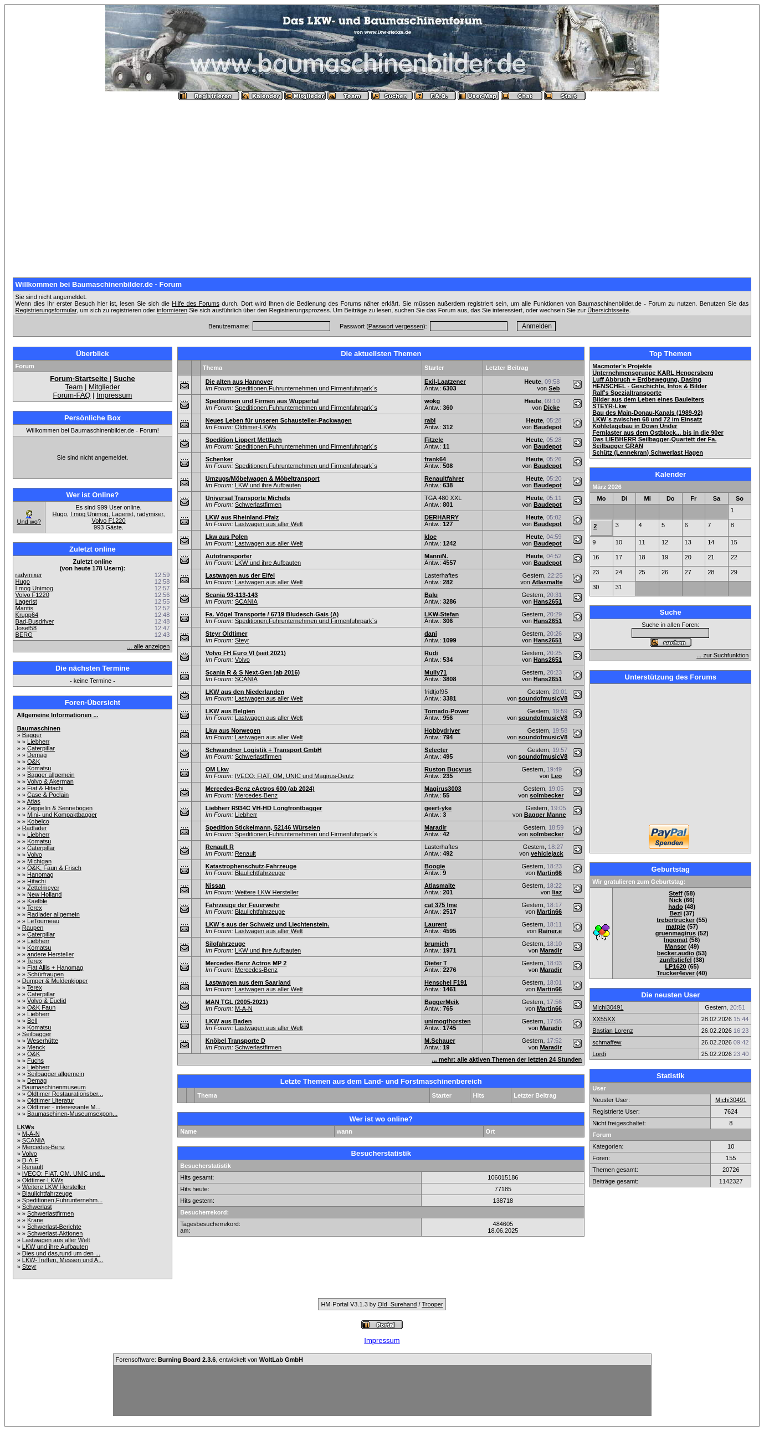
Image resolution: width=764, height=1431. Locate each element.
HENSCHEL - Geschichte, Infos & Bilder (649, 386)
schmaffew (606, 1042)
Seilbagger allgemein (55, 1073)
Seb (554, 388)
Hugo (60, 514)
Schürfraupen (45, 974)
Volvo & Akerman (50, 781)
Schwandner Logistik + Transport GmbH (264, 750)
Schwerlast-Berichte (54, 1226)
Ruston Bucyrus (447, 769)
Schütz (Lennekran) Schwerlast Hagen (647, 452)
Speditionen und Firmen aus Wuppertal (262, 401)
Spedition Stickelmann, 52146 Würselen (263, 827)
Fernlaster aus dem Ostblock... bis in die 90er (658, 432)
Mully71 (435, 672)
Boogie (434, 866)
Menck (36, 1047)
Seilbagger (37, 1034)
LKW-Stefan (441, 614)
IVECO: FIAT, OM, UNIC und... (63, 1173)
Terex (34, 907)
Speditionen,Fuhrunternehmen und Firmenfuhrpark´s (306, 388)
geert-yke (438, 808)
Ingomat (676, 939)
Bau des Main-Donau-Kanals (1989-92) (647, 412)
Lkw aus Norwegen (233, 730)
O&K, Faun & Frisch (54, 867)
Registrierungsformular (46, 310)
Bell (32, 1020)
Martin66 (549, 872)
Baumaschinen (38, 728)
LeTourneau (43, 921)
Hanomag (40, 874)
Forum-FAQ (72, 395)
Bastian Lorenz (612, 1030)
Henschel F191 (445, 982)
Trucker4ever (676, 973)
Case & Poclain (48, 794)
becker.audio (675, 953)
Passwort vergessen (395, 326)
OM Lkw (217, 769)
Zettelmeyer (43, 887)
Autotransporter (229, 556)
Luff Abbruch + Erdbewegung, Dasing (646, 379)
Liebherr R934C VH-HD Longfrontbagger (264, 808)
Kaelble (37, 901)
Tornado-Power (446, 711)
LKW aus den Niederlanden (245, 691)
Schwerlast (37, 1206)
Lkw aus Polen (227, 536)
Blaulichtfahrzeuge (47, 1193)
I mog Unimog (89, 514)
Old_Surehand (397, 1304)
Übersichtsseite (608, 310)
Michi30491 (607, 1007)
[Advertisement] (382, 184)
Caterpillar (41, 748)
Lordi (599, 1054)
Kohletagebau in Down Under (634, 426)
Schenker (219, 459)
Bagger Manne (545, 814)
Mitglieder (104, 387)
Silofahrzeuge (225, 943)
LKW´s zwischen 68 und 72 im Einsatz (647, 419)
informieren (172, 310)
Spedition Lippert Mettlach (244, 439)
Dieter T (435, 963)
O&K (33, 761)
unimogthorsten (447, 1021)
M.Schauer (439, 1040)
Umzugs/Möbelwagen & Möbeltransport (263, 478)
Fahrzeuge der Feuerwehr (243, 905)
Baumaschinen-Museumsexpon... (72, 1113)
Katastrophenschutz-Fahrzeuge (251, 866)
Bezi (675, 913)
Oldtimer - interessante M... (64, 1107)
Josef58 (26, 628)
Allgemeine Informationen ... (57, 715)
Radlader (34, 828)
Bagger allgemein (51, 774)
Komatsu (39, 768)
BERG (24, 634)
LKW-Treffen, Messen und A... (63, 1260)
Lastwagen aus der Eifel (240, 575)
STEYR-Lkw (609, 406)
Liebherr (38, 741)
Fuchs (35, 1060)
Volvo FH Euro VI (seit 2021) (246, 653)
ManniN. (436, 556)
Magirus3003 (443, 788)
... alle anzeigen (148, 646)
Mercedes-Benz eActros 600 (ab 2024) (260, 788)
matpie (675, 926)
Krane (35, 1220)
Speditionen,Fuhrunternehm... (62, 1200)
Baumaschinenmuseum (54, 1087)
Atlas (33, 801)
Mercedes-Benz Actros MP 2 (246, 963)
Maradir (435, 827)
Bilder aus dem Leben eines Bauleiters (648, 399)
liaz (557, 892)
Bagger (32, 735)
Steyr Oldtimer (227, 633)
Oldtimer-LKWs (43, 1180)
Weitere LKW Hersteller (54, 1186)
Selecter (436, 750)
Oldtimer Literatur (50, 1100)
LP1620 (675, 966)
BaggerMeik (441, 1001)
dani (430, 633)
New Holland (44, 894)
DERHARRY (441, 517)
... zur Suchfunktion (722, 655)
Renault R (220, 846)
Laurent (435, 924)
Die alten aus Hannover (239, 381)
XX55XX (604, 1019)
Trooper (432, 1304)
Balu (431, 594)
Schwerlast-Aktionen (55, 1233)
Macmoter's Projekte (622, 366)
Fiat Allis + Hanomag (55, 967)
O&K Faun (41, 1007)
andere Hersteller (50, 954)
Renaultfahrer (444, 478)
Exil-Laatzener (445, 381)
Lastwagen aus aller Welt (56, 1240)
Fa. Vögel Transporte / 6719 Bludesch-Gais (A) (272, 614)
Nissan (215, 885)
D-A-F (30, 1160)
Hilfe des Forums (195, 303)
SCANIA (33, 1140)
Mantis (24, 608)
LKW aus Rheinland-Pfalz (242, 517)
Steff (675, 893)
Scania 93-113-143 (232, 594)
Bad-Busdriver (35, 621)
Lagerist (123, 514)
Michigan (39, 861)
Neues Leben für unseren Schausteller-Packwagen (279, 420)
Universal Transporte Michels (248, 498)
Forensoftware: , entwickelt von (209, 1359)
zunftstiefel (675, 959)
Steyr (29, 1266)
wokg (432, 401)
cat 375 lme (440, 905)
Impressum (114, 395)
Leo (556, 776)
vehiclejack (547, 853)
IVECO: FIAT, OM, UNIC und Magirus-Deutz (294, 776)
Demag (37, 754)
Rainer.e (550, 931)
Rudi (431, 653)
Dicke (551, 407)
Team (74, 387)
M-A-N (31, 1133)
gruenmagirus (675, 933)
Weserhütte (42, 1040)
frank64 (435, 459)
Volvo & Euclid (46, 1000)
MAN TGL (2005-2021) (237, 1001)
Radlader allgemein (53, 914)
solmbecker (546, 795)
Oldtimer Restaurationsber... (65, 1093)
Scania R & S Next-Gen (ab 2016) (253, 672)
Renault (32, 1167)
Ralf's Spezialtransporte (627, 392)
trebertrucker (675, 920)
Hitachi (36, 881)
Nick (675, 900)
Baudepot (548, 427)
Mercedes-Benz (43, 1147)
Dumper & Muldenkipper (55, 980)
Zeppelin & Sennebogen (60, 808)
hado (675, 906)
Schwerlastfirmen (50, 1213)
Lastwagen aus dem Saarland (248, 982)
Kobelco (38, 821)
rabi (429, 420)
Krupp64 (27, 614)
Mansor (675, 946)
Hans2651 (548, 601)
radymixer (150, 514)
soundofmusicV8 (543, 698)
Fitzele (433, 439)
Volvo (34, 854)
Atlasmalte (547, 582)
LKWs (25, 1127)
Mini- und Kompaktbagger (62, 814)
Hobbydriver (442, 730)
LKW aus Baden (229, 1021)
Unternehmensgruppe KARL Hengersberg (653, 372)
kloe (430, 536)
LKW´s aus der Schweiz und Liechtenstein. (268, 924)
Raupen (33, 927)
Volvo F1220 (108, 520)
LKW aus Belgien (230, 711)
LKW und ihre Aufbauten (55, 1246)
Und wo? (28, 521)
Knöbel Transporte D (235, 1040)
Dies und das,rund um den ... (61, 1253)
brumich (436, 943)
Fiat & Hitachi (45, 788)
